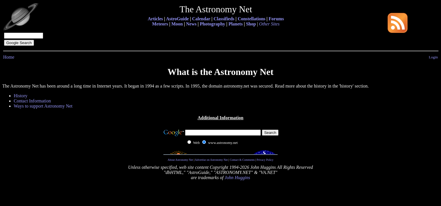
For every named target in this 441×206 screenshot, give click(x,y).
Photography (212, 23)
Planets (235, 23)
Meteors (160, 23)
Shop (251, 23)
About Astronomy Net (180, 159)
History (20, 95)
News (191, 23)
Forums (276, 18)
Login (433, 57)
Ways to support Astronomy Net (43, 106)
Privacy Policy (265, 159)
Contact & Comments (242, 159)
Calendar (201, 18)
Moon (177, 23)
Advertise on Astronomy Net (211, 159)
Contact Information (32, 100)
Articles (155, 18)
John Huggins (237, 177)
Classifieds (224, 18)
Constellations (251, 18)
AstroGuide (177, 18)
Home (8, 57)
